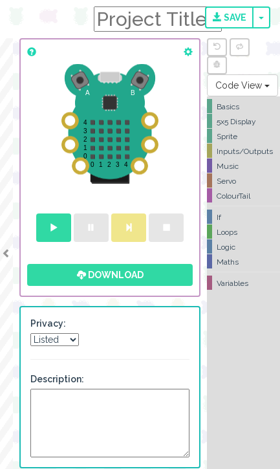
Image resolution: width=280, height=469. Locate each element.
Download (110, 275)
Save (229, 17)
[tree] (243, 194)
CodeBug (46, 18)
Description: (57, 379)
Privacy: (48, 323)
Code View (242, 85)
